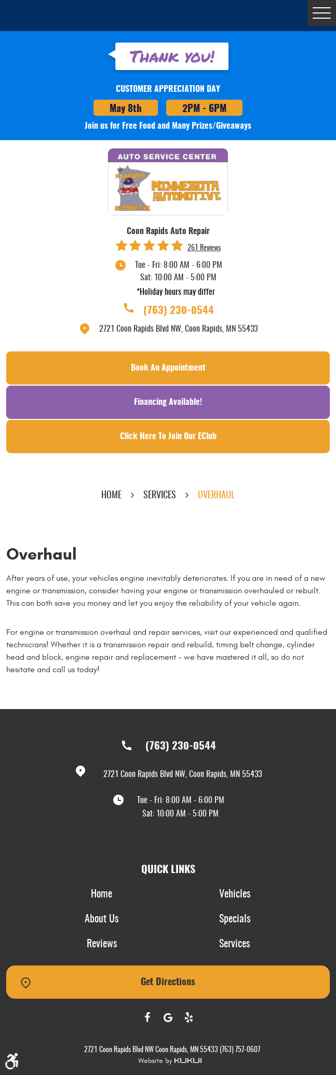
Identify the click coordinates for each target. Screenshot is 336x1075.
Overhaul (216, 495)
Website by (169, 1061)
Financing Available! (168, 402)
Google (168, 1017)
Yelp (189, 1017)
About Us (101, 919)
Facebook (147, 1017)
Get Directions (168, 982)
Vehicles (234, 894)
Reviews (102, 944)
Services (159, 495)
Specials (234, 919)
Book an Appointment (168, 368)
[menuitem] (101, 895)
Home (111, 495)
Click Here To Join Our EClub (168, 436)
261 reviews (204, 248)
